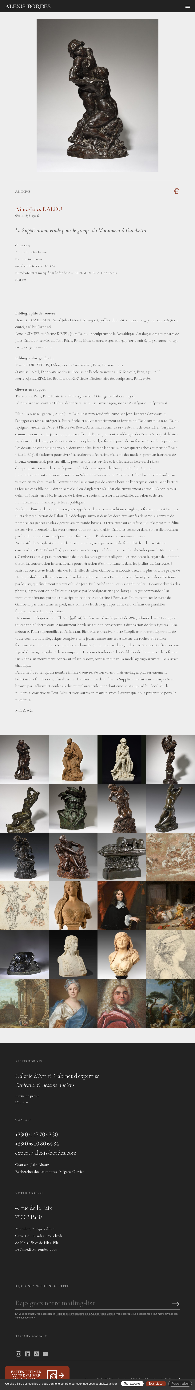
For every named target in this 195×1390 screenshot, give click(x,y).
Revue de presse (27, 1096)
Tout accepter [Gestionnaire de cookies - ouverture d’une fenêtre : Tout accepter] (132, 1383)
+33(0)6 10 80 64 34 (37, 1143)
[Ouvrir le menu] (187, 6)
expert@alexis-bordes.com (46, 1152)
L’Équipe (21, 1102)
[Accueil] (60, 6)
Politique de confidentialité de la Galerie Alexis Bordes (85, 1313)
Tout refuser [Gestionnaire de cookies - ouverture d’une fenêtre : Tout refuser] (156, 1383)
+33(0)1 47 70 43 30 (36, 1134)
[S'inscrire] (176, 1304)
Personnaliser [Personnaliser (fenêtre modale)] (180, 1383)
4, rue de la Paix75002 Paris (33, 1212)
